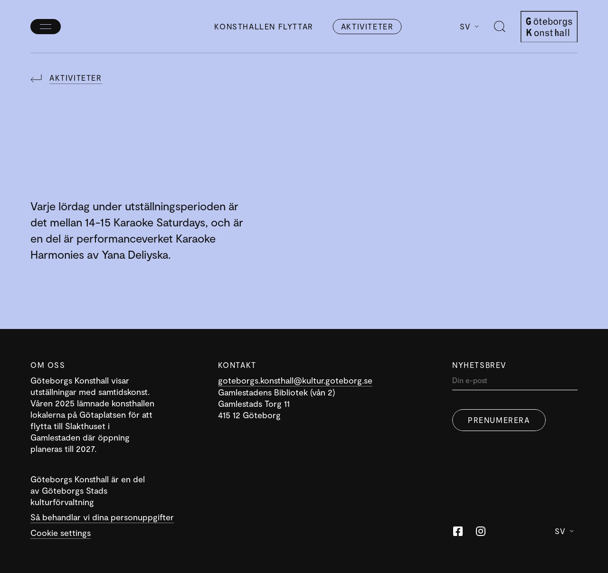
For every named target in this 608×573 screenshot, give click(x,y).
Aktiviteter (367, 26)
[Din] (515, 382)
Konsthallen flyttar (263, 26)
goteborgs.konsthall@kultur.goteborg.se (295, 380)
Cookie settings (60, 532)
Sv (469, 26)
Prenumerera (499, 419)
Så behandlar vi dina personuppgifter (102, 517)
